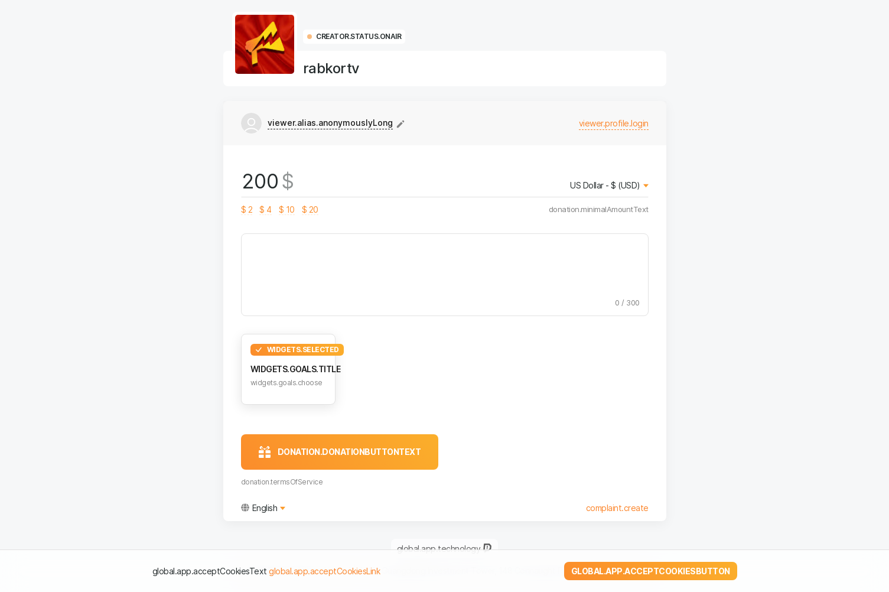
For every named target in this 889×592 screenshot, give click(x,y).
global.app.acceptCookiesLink (324, 571)
